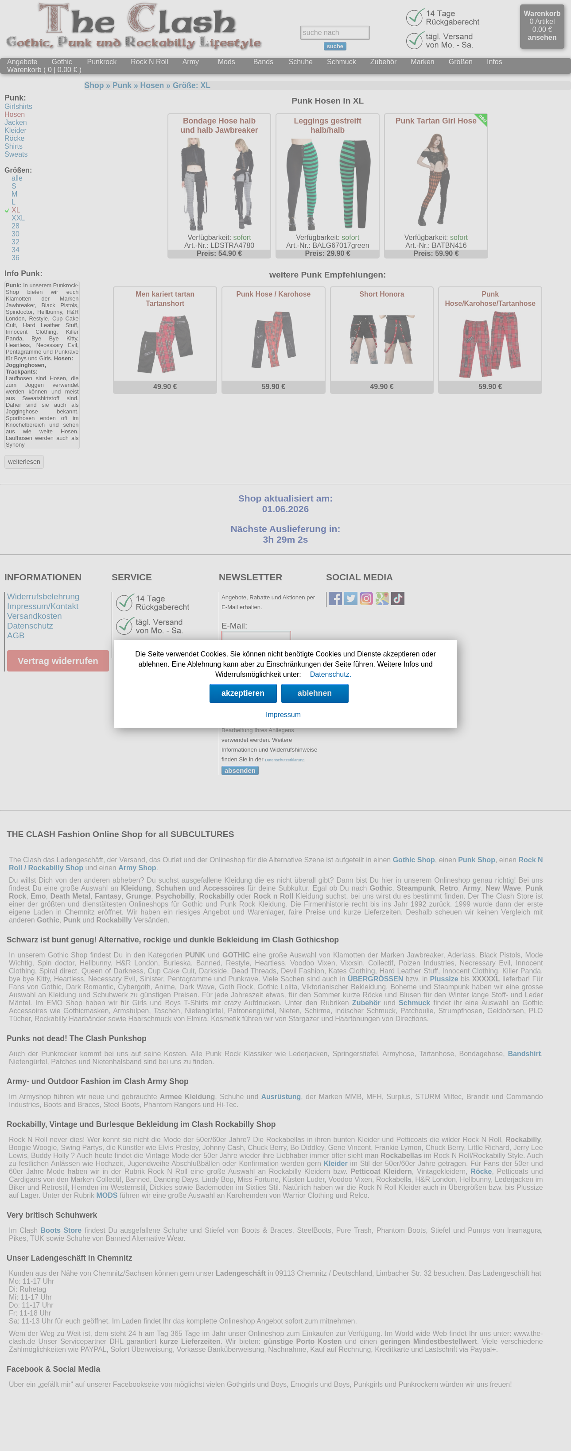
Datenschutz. (330, 674)
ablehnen (315, 693)
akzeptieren (242, 693)
